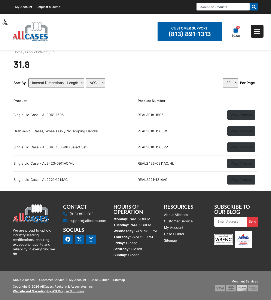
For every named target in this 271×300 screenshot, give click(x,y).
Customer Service (178, 221)
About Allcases (176, 215)
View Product (241, 115)
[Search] (254, 6)
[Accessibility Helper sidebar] (5, 22)
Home (17, 52)
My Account (23, 7)
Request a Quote (48, 7)
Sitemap (170, 240)
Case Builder (174, 234)
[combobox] (223, 6)
